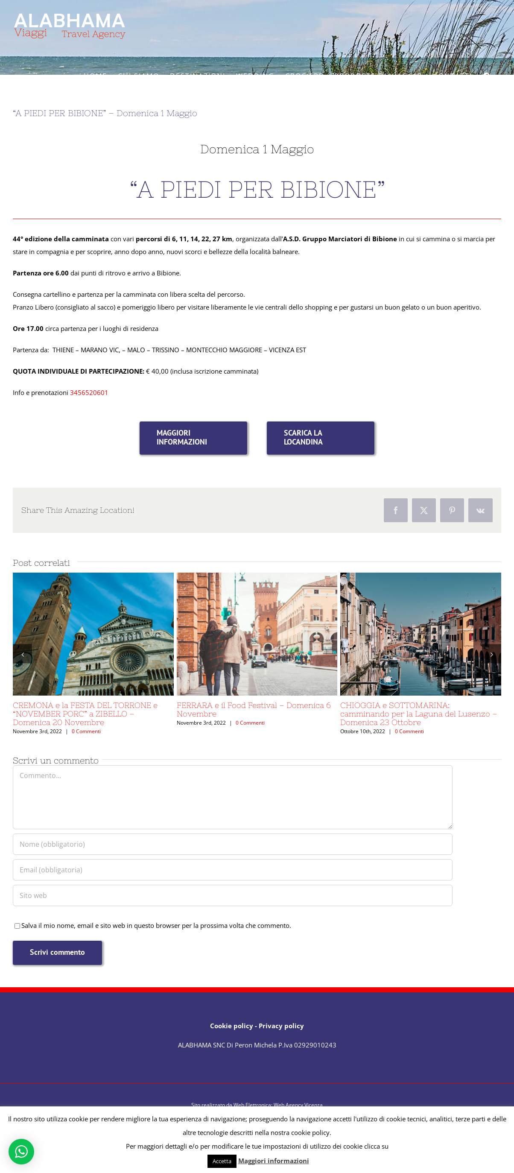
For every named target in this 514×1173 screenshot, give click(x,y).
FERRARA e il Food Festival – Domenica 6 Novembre (254, 709)
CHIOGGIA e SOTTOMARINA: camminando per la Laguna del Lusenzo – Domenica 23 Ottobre (418, 714)
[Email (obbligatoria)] (233, 869)
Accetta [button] (222, 1161)
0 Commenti (86, 731)
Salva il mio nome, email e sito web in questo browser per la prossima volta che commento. (156, 925)
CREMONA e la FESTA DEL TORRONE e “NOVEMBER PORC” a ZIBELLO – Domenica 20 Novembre (85, 714)
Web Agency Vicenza (298, 1105)
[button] (22, 654)
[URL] (233, 895)
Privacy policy (281, 1025)
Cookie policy (231, 1025)
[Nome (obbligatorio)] (233, 844)
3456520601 (89, 392)
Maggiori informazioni (273, 1160)
